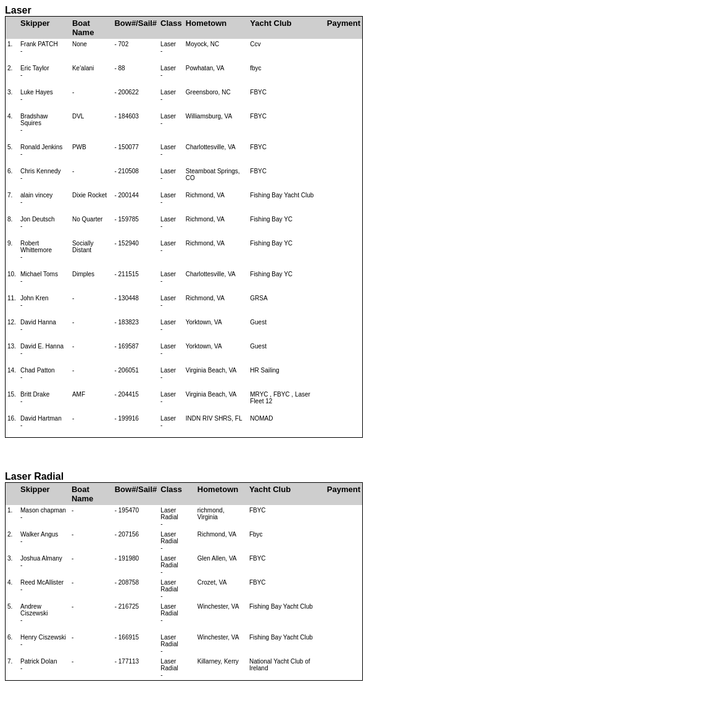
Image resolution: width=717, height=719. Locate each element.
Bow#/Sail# (135, 23)
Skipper (35, 23)
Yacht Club (270, 23)
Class (171, 23)
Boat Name (83, 27)
